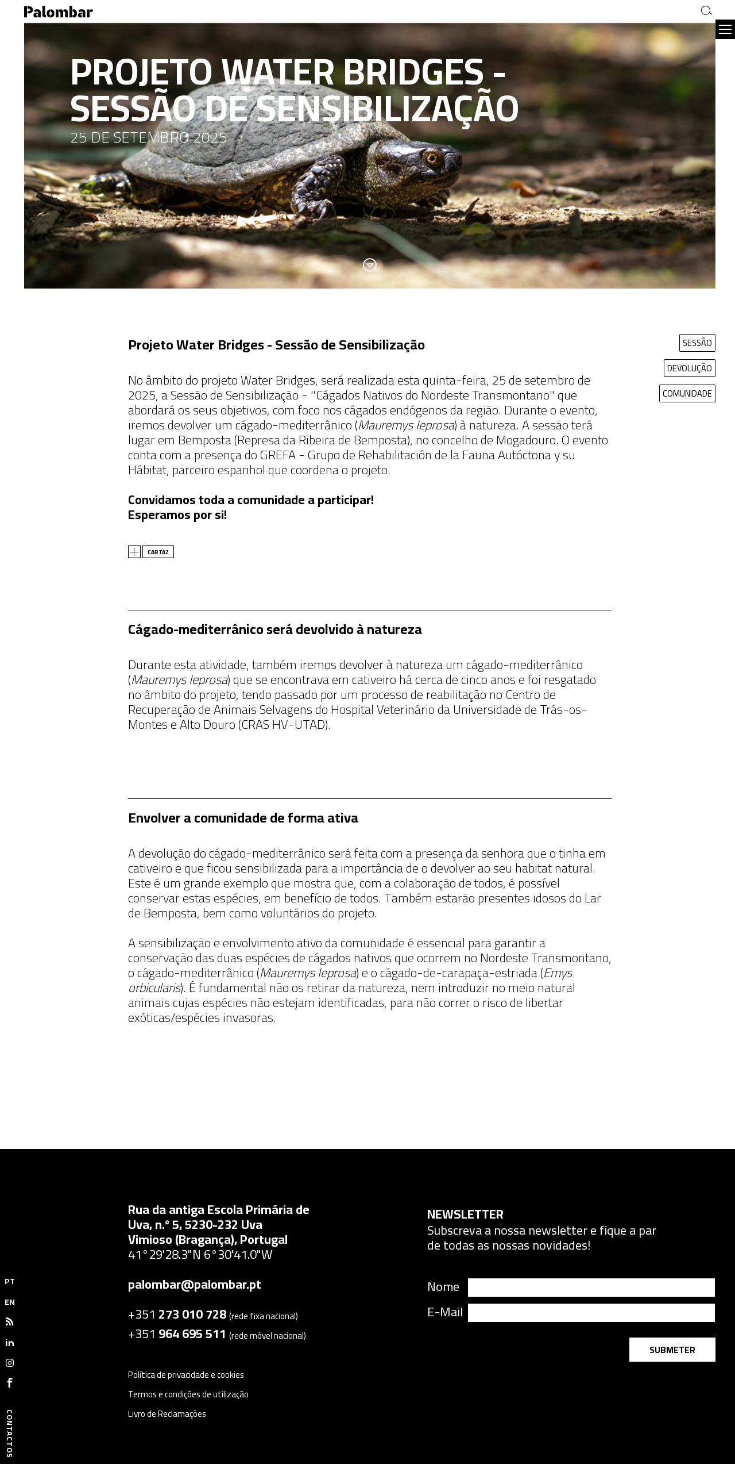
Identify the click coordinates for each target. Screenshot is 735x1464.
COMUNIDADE (687, 393)
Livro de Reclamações (167, 1413)
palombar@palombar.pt (194, 1284)
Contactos (10, 1433)
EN (10, 1301)
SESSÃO (696, 343)
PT (10, 1281)
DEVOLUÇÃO (689, 368)
